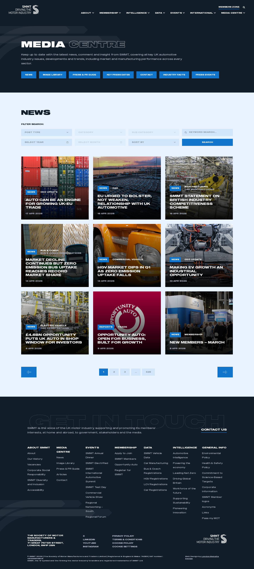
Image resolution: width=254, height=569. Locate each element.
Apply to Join (123, 453)
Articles (61, 475)
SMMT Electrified (97, 463)
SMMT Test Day (96, 487)
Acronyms (209, 507)
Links (205, 513)
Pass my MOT (211, 518)
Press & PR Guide (68, 469)
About (31, 453)
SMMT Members (125, 459)
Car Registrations (155, 490)
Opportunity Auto (126, 465)
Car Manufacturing (156, 463)
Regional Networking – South (94, 507)
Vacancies (34, 465)
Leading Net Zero (184, 473)
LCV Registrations (155, 485)
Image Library (65, 463)
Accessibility (35, 490)
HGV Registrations (156, 479)
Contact (61, 480)
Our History (34, 459)
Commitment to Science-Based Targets (212, 477)
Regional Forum (96, 517)
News (60, 458)
